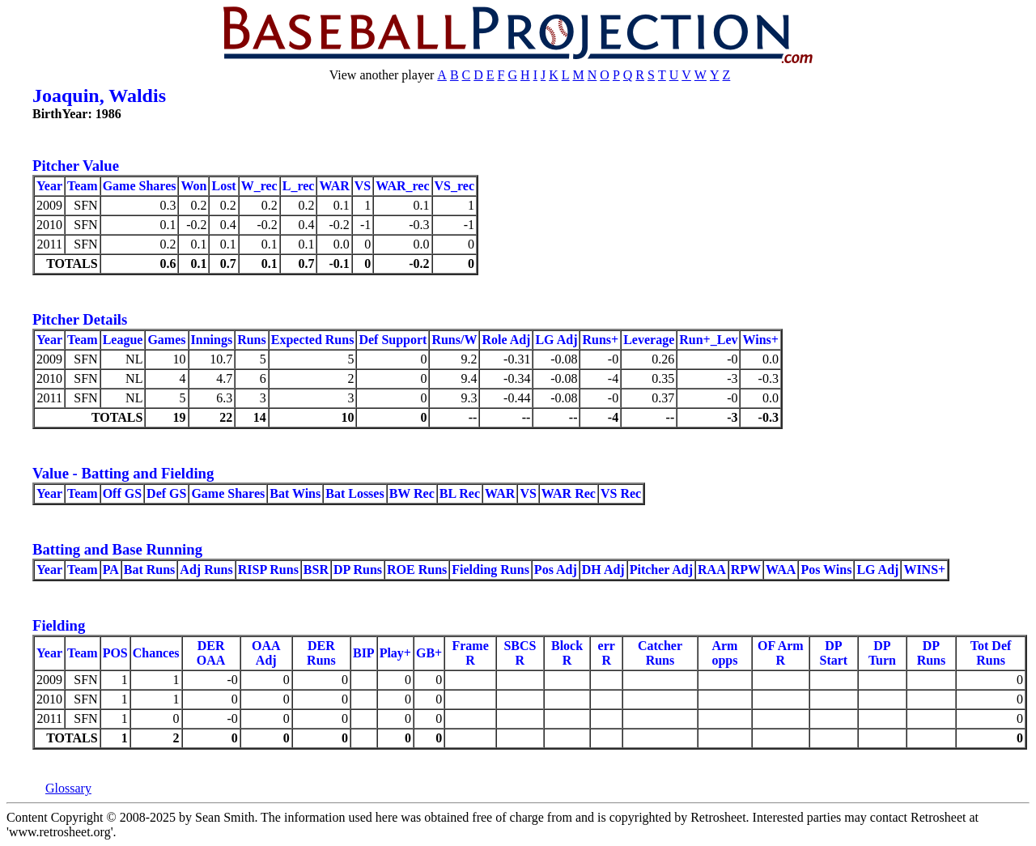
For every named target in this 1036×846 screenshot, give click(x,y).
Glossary (68, 788)
